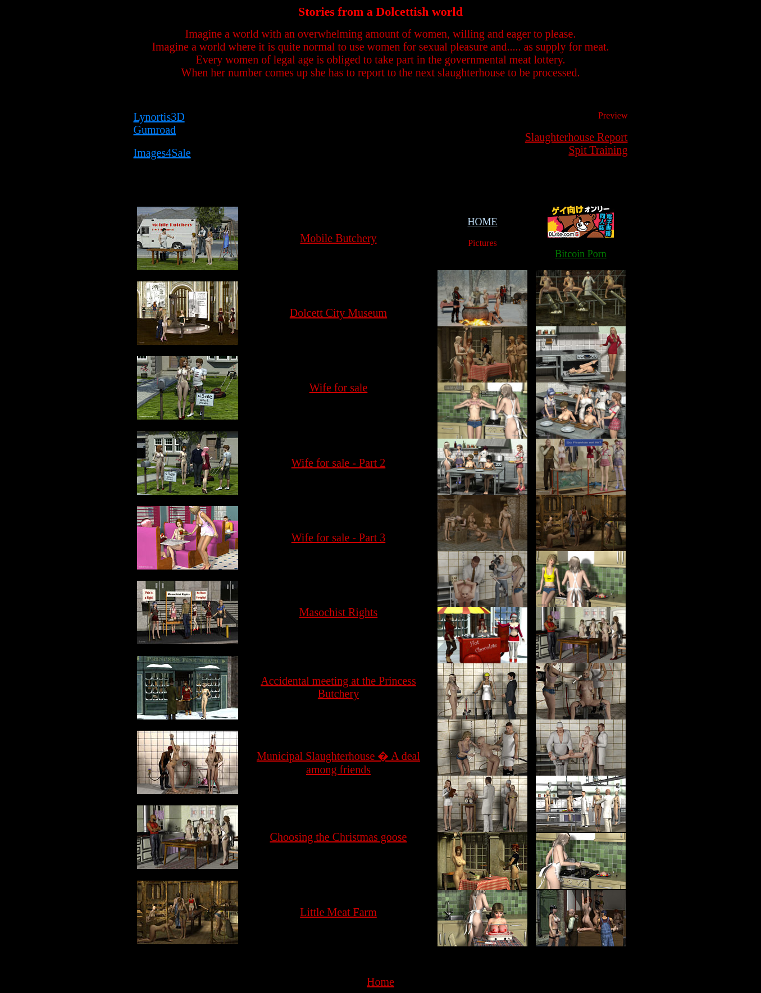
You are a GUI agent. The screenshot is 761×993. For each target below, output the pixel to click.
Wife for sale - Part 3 (338, 537)
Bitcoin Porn (581, 253)
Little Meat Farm (338, 912)
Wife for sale (338, 387)
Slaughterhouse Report (576, 137)
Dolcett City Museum (338, 313)
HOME (483, 221)
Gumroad (155, 130)
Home (380, 982)
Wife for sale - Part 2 (338, 463)
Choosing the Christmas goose (338, 837)
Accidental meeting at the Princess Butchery (338, 687)
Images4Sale (162, 153)
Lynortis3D (159, 117)
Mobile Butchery (338, 238)
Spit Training (597, 150)
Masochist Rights (338, 612)
